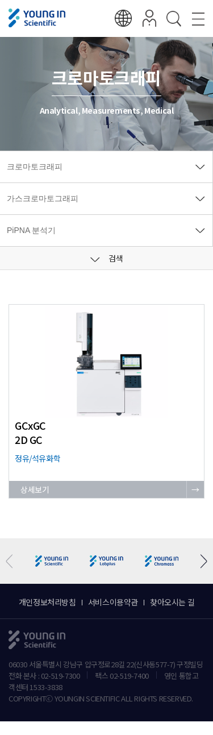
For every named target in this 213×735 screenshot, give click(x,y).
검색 (106, 258)
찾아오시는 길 (172, 602)
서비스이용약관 (113, 602)
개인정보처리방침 (47, 602)
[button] (199, 561)
